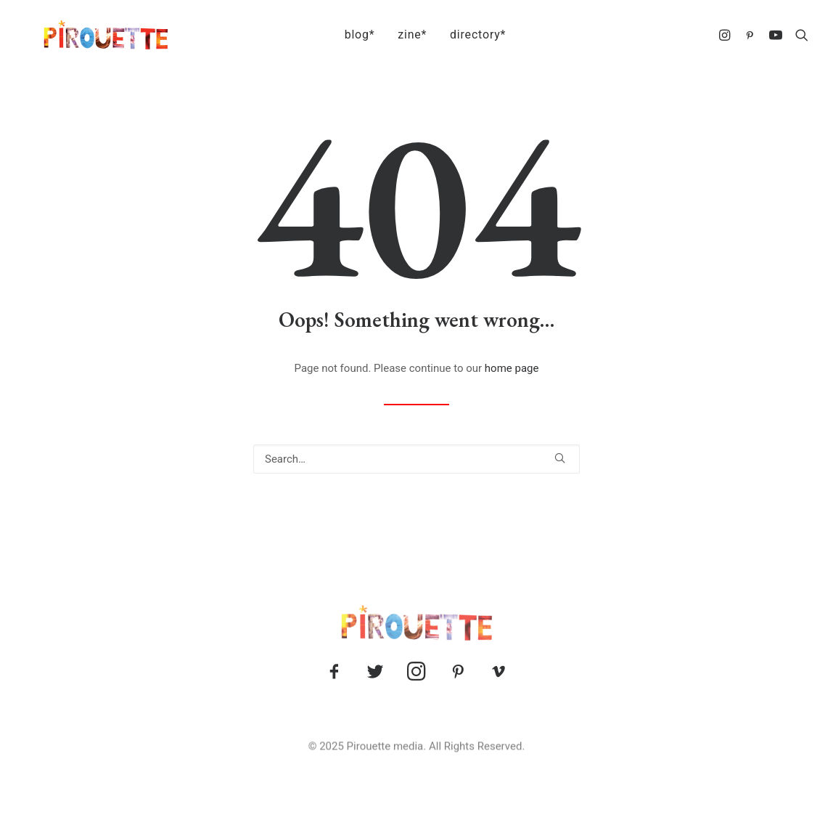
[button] (726, 35)
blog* (351, 34)
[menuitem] (351, 35)
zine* (403, 34)
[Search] (416, 459)
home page (512, 368)
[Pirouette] (87, 35)
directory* (469, 34)
